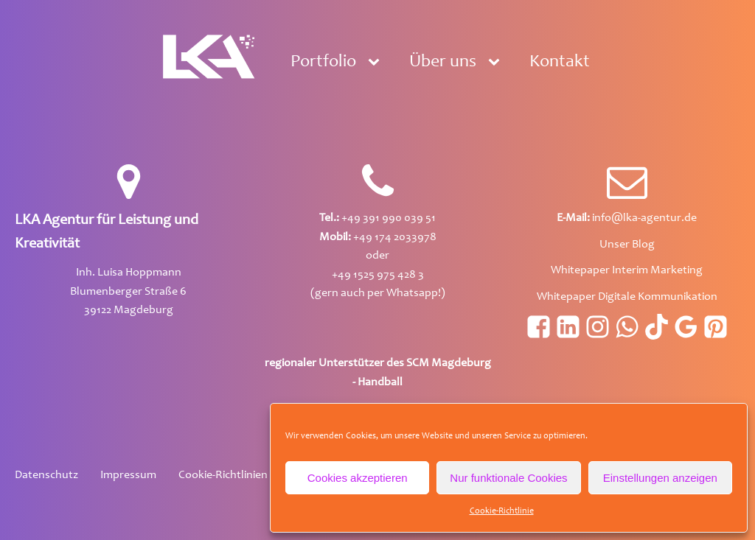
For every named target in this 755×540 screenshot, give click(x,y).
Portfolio (323, 62)
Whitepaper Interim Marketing (627, 270)
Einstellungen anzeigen (660, 477)
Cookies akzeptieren (357, 477)
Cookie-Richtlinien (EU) (235, 475)
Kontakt (559, 62)
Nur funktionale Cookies (508, 477)
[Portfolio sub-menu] (377, 63)
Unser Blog (627, 244)
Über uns (442, 62)
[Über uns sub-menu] (497, 63)
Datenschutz (46, 475)
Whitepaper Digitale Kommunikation (627, 297)
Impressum (128, 475)
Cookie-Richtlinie (502, 511)
